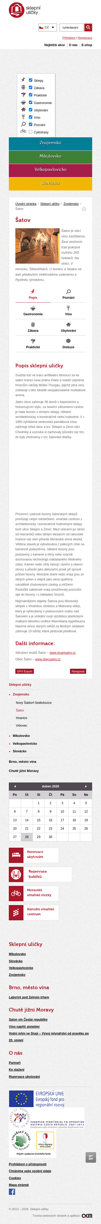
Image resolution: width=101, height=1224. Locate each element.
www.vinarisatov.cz (62, 653)
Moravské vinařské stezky (39, 893)
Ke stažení (16, 1069)
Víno (37, 117)
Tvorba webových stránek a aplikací (62, 1215)
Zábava (39, 88)
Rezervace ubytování (35, 854)
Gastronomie (43, 103)
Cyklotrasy (41, 132)
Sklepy (38, 81)
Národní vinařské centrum (40, 912)
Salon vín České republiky (28, 1019)
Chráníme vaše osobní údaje (30, 1171)
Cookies (15, 1178)
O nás (15, 1053)
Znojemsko (71, 204)
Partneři (15, 1063)
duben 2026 (50, 786)
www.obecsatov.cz (48, 659)
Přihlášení (69, 37)
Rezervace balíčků (38, 874)
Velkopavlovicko (21, 968)
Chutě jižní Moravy (31, 1010)
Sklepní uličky (49, 204)
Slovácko (16, 961)
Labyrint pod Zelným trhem (29, 997)
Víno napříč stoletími (24, 1027)
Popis (33, 298)
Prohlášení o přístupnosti (28, 1164)
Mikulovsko (17, 954)
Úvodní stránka (25, 204)
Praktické (40, 95)
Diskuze (68, 347)
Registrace (85, 37)
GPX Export (24, 671)
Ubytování (41, 110)
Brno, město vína (29, 987)
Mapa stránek (19, 1185)
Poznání (39, 125)
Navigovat (78, 671)
